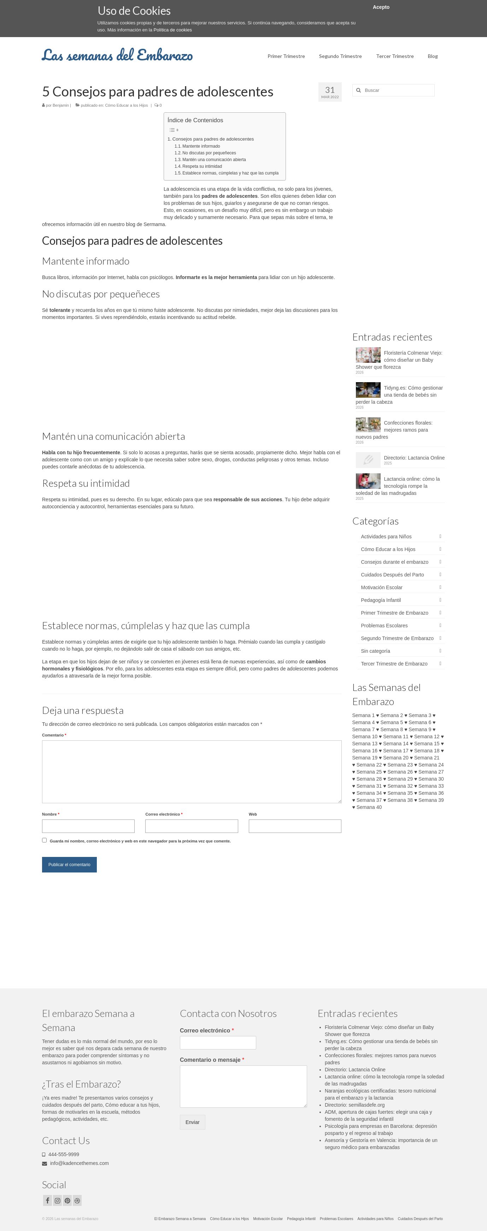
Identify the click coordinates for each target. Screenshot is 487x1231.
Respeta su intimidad (202, 166)
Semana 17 (396, 750)
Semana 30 (431, 779)
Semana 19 (365, 758)
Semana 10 (365, 736)
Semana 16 (365, 750)
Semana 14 (396, 743)
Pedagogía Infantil (381, 600)
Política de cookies (173, 29)
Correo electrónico (163, 814)
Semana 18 (427, 750)
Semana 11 (396, 736)
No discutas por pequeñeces (209, 152)
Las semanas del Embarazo (117, 54)
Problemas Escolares (384, 625)
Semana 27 (431, 772)
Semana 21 (427, 758)
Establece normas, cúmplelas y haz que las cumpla (230, 173)
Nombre (50, 814)
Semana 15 (427, 743)
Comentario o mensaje (212, 1060)
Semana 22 (369, 765)
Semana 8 (391, 729)
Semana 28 (369, 779)
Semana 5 (391, 722)
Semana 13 (365, 743)
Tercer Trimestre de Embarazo (394, 664)
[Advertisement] (101, 164)
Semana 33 (431, 786)
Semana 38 (400, 800)
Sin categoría (376, 651)
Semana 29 (400, 779)
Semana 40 (369, 807)
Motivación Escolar (382, 587)
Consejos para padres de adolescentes (213, 139)
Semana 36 (431, 793)
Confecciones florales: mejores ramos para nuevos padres (394, 430)
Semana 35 (400, 793)
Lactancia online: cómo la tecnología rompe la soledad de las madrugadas (398, 486)
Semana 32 (400, 786)
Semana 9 (420, 729)
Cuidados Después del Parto (392, 575)
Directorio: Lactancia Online (414, 458)
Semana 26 (400, 772)
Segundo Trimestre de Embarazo (397, 638)
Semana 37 (369, 800)
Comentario (54, 735)
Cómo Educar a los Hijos (126, 105)
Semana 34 (369, 793)
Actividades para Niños (386, 536)
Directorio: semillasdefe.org (355, 1105)
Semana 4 (363, 722)
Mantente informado (201, 146)
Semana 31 (369, 786)
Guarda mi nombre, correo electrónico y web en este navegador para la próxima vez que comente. (140, 841)
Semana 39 (431, 800)
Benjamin (61, 105)
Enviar (193, 1122)
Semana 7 (363, 729)
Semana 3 (420, 715)
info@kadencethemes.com (75, 1163)
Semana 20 (396, 758)
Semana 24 (431, 765)
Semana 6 (420, 722)
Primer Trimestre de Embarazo (395, 613)
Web (253, 814)
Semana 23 (400, 765)
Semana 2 (391, 715)
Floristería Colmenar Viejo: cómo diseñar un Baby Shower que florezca (399, 360)
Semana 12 (427, 736)
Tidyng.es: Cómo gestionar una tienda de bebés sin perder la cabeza (399, 395)
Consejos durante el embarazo (395, 562)
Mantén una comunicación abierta (214, 159)
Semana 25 (369, 772)
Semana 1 (363, 715)
